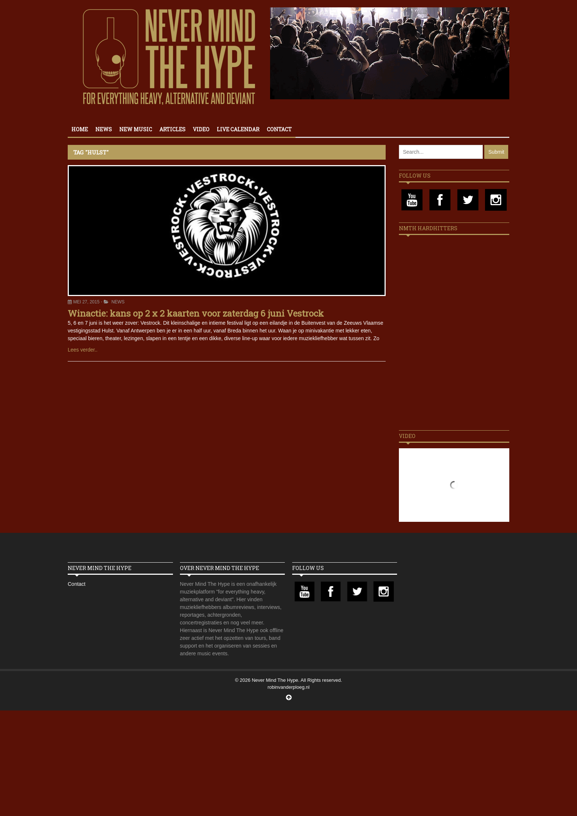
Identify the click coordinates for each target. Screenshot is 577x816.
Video (201, 129)
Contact (279, 129)
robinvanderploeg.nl (288, 687)
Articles (172, 129)
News (103, 129)
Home (79, 129)
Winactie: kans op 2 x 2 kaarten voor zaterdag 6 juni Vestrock (196, 313)
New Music (135, 129)
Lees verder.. (83, 350)
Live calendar (238, 129)
